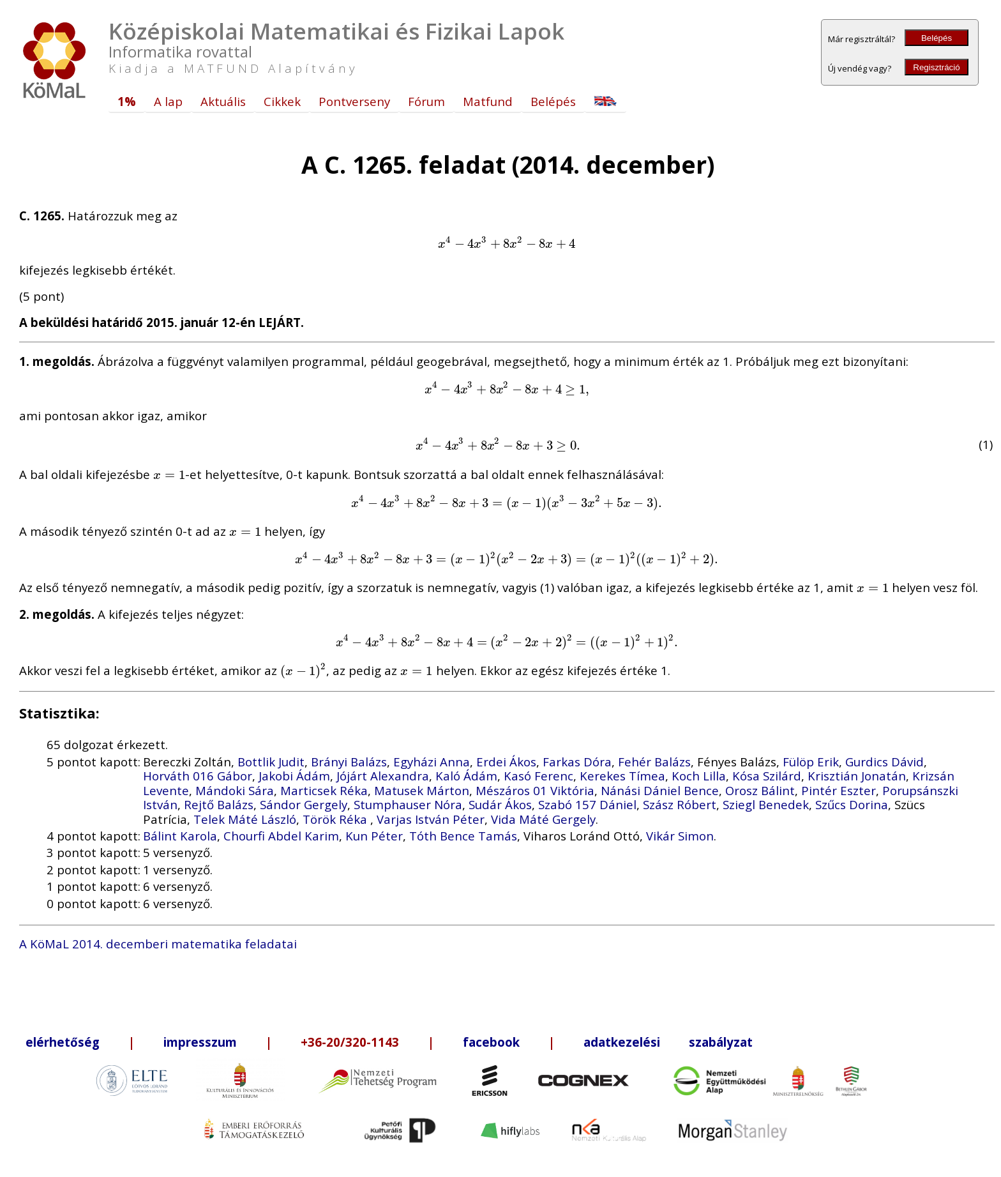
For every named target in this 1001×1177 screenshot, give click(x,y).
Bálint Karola (180, 836)
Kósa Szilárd (766, 776)
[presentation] (506, 243)
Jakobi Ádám (294, 776)
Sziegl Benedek (766, 804)
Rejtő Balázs (218, 804)
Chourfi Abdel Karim (281, 836)
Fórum (426, 101)
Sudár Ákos (500, 804)
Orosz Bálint (760, 790)
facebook (491, 1042)
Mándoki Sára (234, 790)
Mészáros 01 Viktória (535, 790)
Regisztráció (936, 67)
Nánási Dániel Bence (660, 790)
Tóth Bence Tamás (463, 836)
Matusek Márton (421, 790)
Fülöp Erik (811, 762)
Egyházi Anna (431, 762)
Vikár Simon (680, 836)
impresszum (200, 1042)
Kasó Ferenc (538, 776)
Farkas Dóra (577, 762)
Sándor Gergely (303, 804)
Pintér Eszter (838, 790)
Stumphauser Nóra (408, 804)
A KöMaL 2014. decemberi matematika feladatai (158, 944)
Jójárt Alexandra (382, 776)
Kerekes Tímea (622, 776)
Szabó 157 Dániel (587, 804)
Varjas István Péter (431, 819)
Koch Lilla (699, 776)
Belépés (936, 38)
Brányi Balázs (349, 762)
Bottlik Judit (271, 762)
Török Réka (336, 819)
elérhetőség (63, 1042)
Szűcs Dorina (851, 804)
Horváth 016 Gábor (197, 776)
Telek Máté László (244, 819)
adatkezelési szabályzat (668, 1042)
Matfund (488, 101)
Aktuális (223, 101)
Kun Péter (374, 836)
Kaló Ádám (466, 776)
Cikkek (282, 101)
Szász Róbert (679, 804)
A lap (168, 101)
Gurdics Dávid (884, 762)
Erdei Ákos (506, 762)
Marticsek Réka (324, 790)
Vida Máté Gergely (543, 819)
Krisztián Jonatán (857, 776)
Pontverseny (354, 101)
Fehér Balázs (654, 762)
